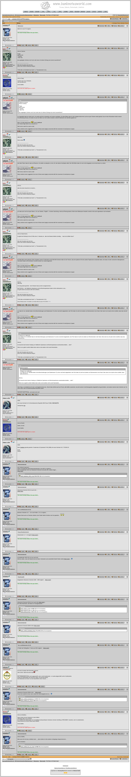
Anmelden (120, 15)
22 (21, 18)
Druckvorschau (104, 16)
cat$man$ (5, 97)
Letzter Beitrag (6, 16)
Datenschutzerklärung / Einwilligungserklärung (65, 768)
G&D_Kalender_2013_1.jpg (27, 476)
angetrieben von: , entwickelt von (65, 770)
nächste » (27, 18)
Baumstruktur (120, 756)
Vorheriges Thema (116, 23)
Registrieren (125, 15)
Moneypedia (42, 15)
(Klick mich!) (35, 535)
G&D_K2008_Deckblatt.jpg (27, 699)
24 (24, 18)
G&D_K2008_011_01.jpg (27, 700)
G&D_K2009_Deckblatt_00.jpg (28, 630)
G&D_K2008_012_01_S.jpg (27, 746)
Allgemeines (36, 15)
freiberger (5, 667)
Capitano (22, 447)
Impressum (65, 765)
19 (17, 18)
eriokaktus (5, 25)
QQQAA (5, 362)
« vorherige (14, 18)
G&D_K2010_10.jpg (25, 608)
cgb (24, 405)
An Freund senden (111, 16)
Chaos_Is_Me (6, 398)
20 (18, 18)
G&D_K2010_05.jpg (25, 611)
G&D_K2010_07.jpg (25, 610)
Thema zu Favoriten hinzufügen (122, 16)
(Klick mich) (20, 471)
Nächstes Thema (124, 23)
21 (19, 18)
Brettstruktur (126, 756)
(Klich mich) (67, 559)
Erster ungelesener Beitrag (14, 16)
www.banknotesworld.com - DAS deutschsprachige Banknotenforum (18, 15)
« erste (8, 18)
